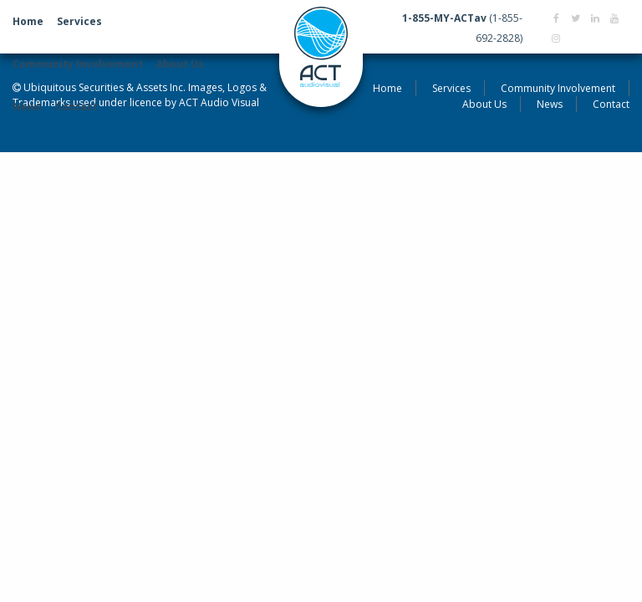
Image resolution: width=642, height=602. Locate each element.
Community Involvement (78, 64)
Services (79, 21)
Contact (76, 106)
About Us (180, 64)
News (27, 106)
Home (28, 21)
